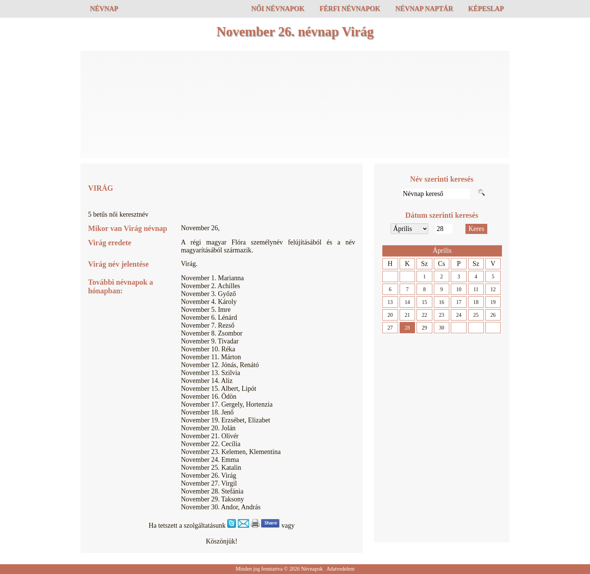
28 (407, 328)
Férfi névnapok (349, 8)
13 (390, 302)
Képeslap (486, 8)
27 (390, 328)
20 (390, 315)
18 (476, 302)
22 (424, 315)
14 (407, 302)
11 (475, 289)
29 (424, 328)
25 (476, 315)
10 (458, 289)
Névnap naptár (424, 8)
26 (493, 315)
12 (493, 289)
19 (493, 302)
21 (407, 315)
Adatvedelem (340, 569)
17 (458, 302)
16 (441, 302)
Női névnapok (277, 8)
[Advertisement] (295, 105)
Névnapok (312, 569)
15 (424, 302)
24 (458, 315)
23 (441, 315)
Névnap (104, 8)
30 (441, 328)
